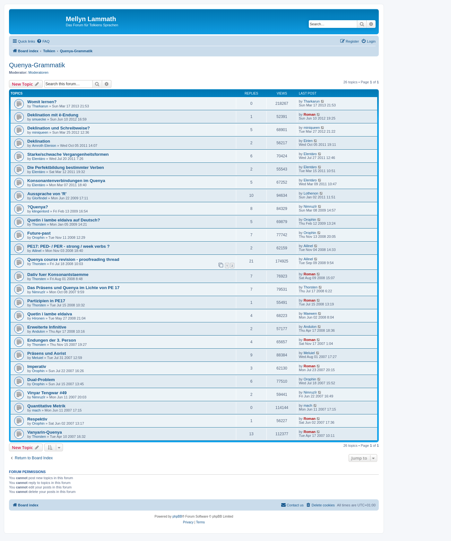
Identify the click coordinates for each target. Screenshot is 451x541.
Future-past (39, 233)
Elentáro (38, 159)
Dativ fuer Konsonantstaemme (58, 274)
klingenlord (40, 211)
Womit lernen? (41, 101)
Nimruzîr (310, 206)
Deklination (38, 141)
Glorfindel (39, 198)
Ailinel (36, 251)
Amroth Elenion (44, 145)
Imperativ (36, 366)
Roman (310, 114)
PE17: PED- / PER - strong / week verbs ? (68, 246)
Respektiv (37, 419)
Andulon (38, 331)
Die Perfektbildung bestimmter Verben (65, 167)
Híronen (38, 318)
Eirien (308, 141)
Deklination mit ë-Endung (52, 114)
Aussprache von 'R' (46, 193)
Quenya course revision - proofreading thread (73, 259)
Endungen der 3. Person (51, 340)
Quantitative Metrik (46, 406)
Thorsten (39, 224)
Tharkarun (40, 106)
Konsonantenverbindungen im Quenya (66, 180)
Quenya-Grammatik (37, 65)
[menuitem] (43, 41)
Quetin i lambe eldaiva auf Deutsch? (63, 220)
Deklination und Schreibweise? (58, 128)
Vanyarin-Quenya (44, 432)
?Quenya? (37, 206)
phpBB (177, 516)
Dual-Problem (41, 379)
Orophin (310, 219)
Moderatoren (38, 72)
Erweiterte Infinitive (46, 327)
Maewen (310, 313)
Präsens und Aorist (46, 353)
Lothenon (311, 193)
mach (36, 410)
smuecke (39, 119)
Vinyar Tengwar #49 (47, 392)
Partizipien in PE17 (46, 300)
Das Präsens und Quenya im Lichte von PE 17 (73, 287)
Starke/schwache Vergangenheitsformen (68, 154)
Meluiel (37, 358)
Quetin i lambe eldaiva (49, 314)
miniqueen (40, 132)
